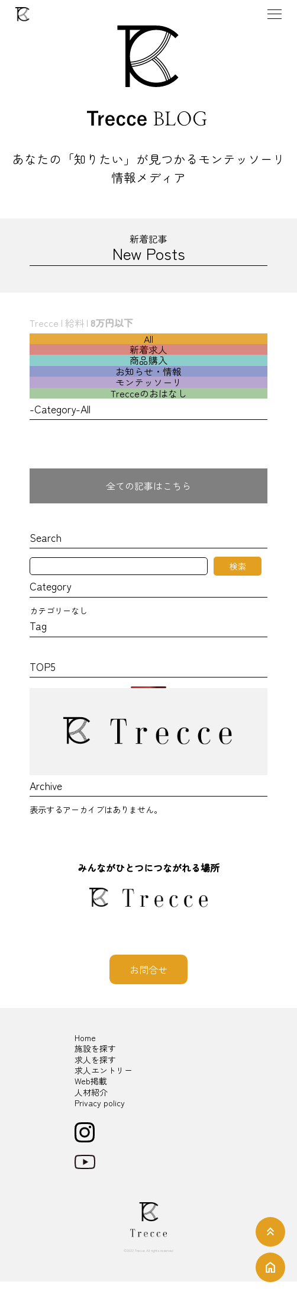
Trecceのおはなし (149, 393)
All (148, 339)
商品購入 (148, 360)
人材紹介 (91, 1092)
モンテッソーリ (148, 382)
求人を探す (95, 1059)
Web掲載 (91, 1081)
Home (85, 1037)
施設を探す (95, 1048)
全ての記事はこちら (148, 486)
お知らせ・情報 (148, 371)
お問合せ (148, 969)
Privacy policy (100, 1103)
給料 (74, 323)
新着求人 (148, 349)
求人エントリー (104, 1070)
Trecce (44, 323)
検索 (238, 566)
